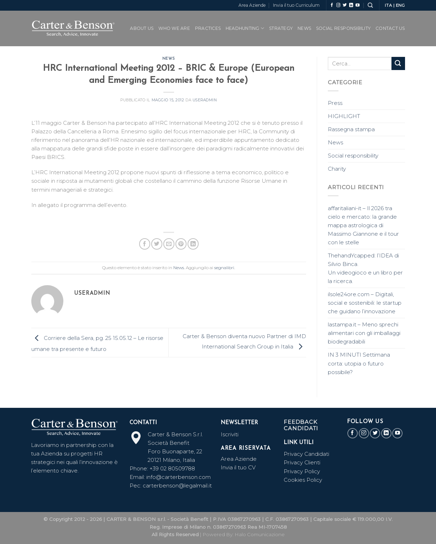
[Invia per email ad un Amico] (168, 243)
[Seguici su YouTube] (357, 5)
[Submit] (398, 63)
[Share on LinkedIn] (193, 243)
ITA (388, 5)
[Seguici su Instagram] (338, 5)
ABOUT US (141, 28)
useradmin (205, 100)
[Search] (370, 5)
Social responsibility (353, 155)
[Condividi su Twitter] (156, 243)
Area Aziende (252, 5)
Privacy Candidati (307, 453)
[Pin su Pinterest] (181, 243)
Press (335, 103)
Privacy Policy (302, 471)
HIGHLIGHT (344, 116)
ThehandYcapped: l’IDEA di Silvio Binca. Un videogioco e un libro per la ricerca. (365, 268)
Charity (337, 168)
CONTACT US (390, 28)
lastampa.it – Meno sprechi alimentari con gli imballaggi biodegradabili (364, 333)
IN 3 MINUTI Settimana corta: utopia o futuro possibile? (359, 363)
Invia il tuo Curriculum (296, 5)
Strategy (281, 28)
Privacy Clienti (302, 462)
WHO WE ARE (174, 28)
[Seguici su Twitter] (345, 5)
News (304, 28)
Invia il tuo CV (238, 467)
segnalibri (224, 267)
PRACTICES (208, 28)
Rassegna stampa (351, 129)
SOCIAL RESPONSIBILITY (343, 28)
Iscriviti (229, 434)
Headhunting (245, 28)
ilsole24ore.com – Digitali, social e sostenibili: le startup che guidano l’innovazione (364, 303)
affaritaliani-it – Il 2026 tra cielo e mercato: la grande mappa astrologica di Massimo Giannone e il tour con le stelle (363, 225)
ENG (400, 5)
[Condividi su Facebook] (144, 243)
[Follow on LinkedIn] (351, 5)
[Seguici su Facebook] (332, 5)
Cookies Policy (303, 479)
